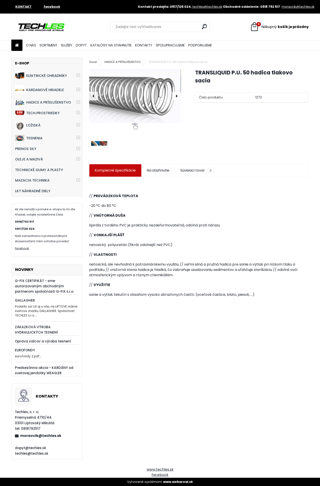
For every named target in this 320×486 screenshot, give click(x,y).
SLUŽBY (66, 45)
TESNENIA (28, 138)
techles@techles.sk (207, 6)
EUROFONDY (25, 350)
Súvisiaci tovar (197, 170)
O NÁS (31, 45)
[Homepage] (16, 45)
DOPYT (81, 45)
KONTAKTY (143, 45)
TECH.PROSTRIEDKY (37, 113)
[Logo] (41, 27)
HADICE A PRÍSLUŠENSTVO (43, 102)
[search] (204, 26)
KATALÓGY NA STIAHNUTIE (111, 45)
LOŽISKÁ (27, 125)
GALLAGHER (25, 300)
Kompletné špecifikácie (115, 170)
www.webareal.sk (178, 482)
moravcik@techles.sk (298, 6)
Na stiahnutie (158, 170)
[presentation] (93, 96)
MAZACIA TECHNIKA (32, 180)
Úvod (93, 62)
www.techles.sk (160, 469)
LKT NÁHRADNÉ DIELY (32, 191)
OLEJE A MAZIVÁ (29, 159)
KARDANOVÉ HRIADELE (39, 90)
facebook (22, 248)
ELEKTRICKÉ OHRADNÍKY (41, 75)
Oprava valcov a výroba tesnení (43, 341)
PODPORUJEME (200, 45)
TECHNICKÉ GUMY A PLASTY (39, 169)
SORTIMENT (48, 45)
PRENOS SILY (25, 148)
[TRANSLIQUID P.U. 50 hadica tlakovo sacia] (135, 96)
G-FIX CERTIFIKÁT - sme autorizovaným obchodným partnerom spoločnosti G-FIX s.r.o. (44, 286)
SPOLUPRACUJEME (170, 45)
